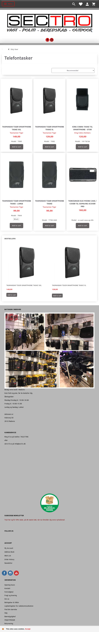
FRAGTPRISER (9, 620)
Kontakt (7, 588)
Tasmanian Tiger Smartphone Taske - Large (16, 202)
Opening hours (9, 585)
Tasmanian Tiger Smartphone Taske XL (49, 128)
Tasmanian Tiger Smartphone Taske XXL (16, 128)
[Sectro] (49, 23)
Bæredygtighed (9, 616)
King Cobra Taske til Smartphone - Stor (82, 128)
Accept (27, 629)
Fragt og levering (10, 595)
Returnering (8, 623)
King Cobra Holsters (82, 133)
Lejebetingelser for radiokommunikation (18, 606)
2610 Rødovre (9, 421)
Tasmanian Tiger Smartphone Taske (49, 202)
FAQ (5, 613)
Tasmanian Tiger (16, 133)
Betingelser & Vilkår (11, 602)
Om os (6, 599)
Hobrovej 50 (8, 418)
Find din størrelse (10, 609)
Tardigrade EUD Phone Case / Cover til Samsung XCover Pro (82, 203)
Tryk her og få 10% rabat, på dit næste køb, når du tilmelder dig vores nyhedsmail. (34, 520)
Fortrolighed (8, 592)
